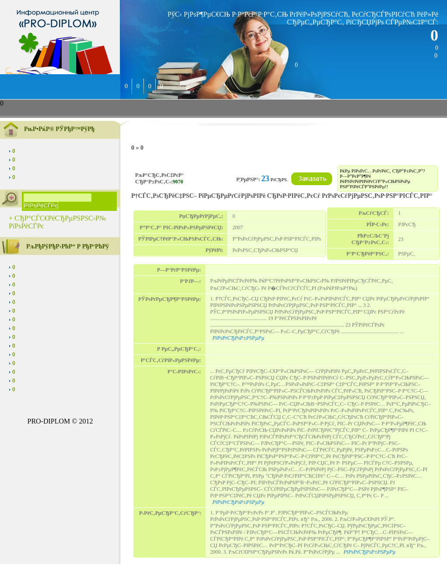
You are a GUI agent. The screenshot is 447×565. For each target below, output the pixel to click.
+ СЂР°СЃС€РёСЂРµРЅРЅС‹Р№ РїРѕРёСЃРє (57, 222)
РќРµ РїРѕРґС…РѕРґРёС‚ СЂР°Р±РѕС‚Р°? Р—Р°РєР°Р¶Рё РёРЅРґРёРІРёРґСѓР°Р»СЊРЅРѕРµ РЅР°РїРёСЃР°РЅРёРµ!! (382, 178)
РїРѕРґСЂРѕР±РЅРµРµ (238, 338)
